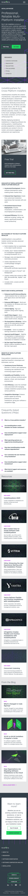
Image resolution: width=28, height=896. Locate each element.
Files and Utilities (10, 68)
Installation (7, 866)
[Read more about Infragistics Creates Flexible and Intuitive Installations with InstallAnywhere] (14, 630)
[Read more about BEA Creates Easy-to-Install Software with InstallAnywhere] (14, 525)
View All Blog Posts (9, 785)
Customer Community (11, 60)
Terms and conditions (14, 892)
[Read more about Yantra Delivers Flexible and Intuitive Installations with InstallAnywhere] (14, 594)
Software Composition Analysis (13, 862)
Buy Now (16, 47)
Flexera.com (14, 881)
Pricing (7, 71)
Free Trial (6, 47)
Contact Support (14, 833)
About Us (5, 852)
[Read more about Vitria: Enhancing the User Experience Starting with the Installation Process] (14, 560)
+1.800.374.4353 (14, 873)
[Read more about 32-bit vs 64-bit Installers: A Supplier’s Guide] (14, 732)
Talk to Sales (14, 828)
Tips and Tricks (10, 66)
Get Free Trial (10, 172)
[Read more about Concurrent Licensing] (14, 663)
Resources (6, 855)
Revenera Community (14, 878)
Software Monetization (10, 859)
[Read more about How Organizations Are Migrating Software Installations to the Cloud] (14, 766)
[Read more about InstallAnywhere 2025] (14, 493)
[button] (14, 420)
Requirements (9, 63)
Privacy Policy (6, 892)
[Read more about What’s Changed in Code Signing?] (14, 700)
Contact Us (8, 73)
